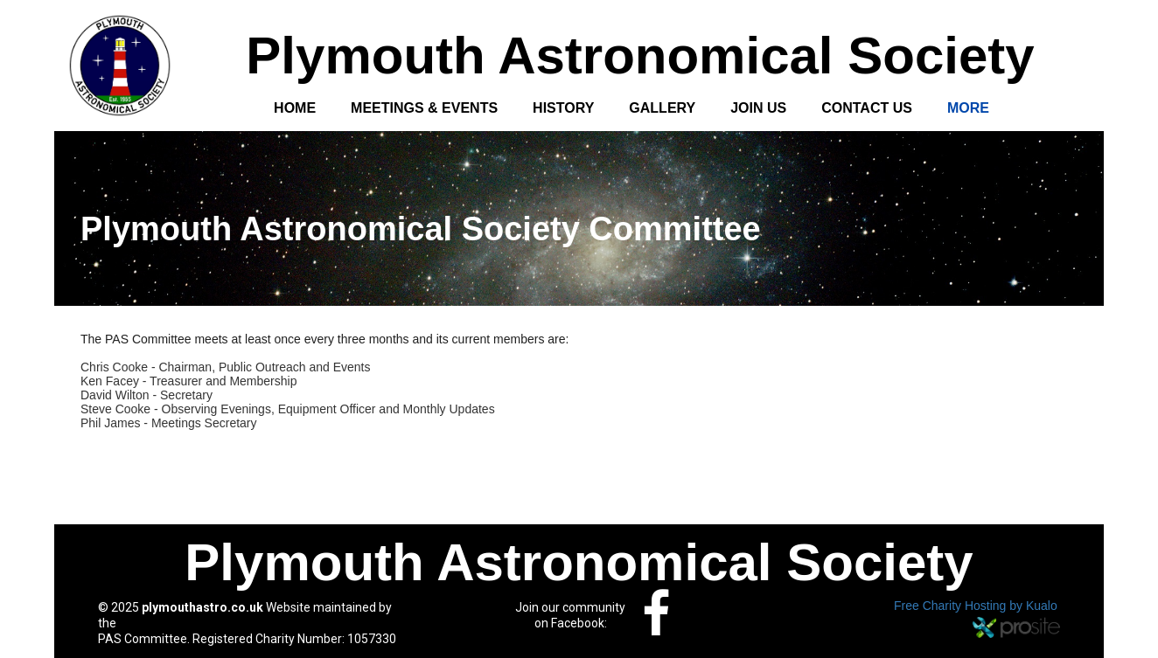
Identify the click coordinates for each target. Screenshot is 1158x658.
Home (295, 107)
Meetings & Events (424, 107)
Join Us (758, 107)
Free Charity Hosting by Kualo (975, 606)
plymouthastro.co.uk (202, 607)
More (968, 107)
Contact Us (866, 107)
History (563, 107)
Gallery (662, 107)
